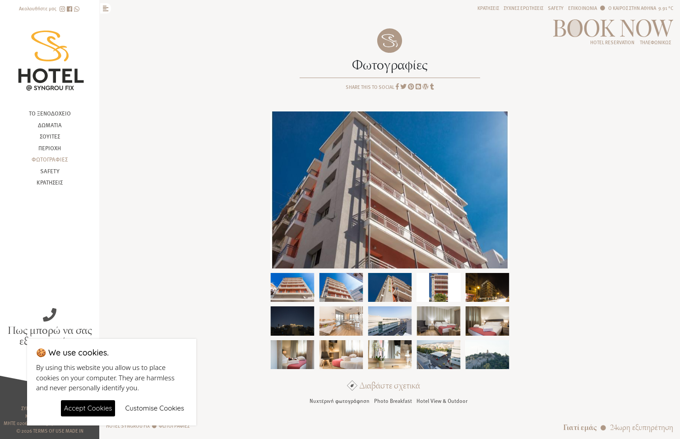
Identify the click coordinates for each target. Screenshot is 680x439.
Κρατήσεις (50, 182)
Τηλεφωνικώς (655, 42)
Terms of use (49, 430)
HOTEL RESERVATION (612, 42)
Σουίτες (50, 136)
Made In (74, 430)
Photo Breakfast (393, 401)
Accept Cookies (88, 408)
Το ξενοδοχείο (50, 113)
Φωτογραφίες (50, 159)
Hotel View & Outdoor (441, 401)
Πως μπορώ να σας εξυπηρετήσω (49, 334)
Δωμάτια (50, 124)
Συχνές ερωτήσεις (523, 8)
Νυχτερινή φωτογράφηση (340, 401)
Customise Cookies (154, 408)
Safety (50, 171)
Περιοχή (49, 147)
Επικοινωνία (582, 8)
